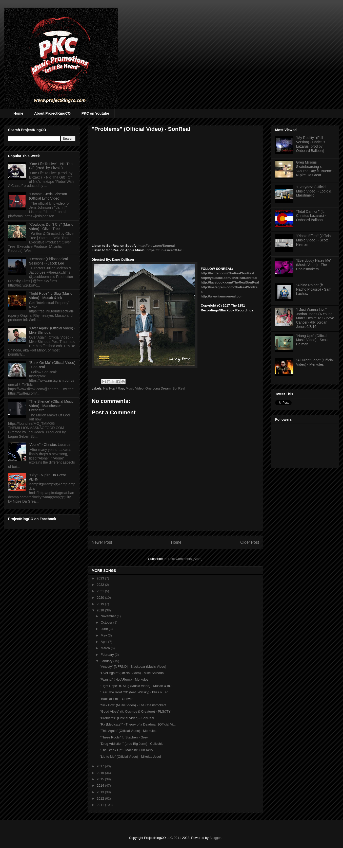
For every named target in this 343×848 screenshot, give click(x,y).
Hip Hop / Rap (113, 388)
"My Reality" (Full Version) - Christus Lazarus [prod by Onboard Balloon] (310, 144)
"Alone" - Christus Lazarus (49, 445)
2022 (101, 585)
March (106, 648)
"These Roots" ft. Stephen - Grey (124, 737)
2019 (101, 604)
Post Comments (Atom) (185, 559)
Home (18, 113)
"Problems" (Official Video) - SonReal (127, 718)
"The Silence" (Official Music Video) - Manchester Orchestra (51, 405)
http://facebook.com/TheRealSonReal (230, 282)
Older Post (249, 542)
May (104, 635)
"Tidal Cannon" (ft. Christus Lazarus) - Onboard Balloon (311, 215)
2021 (101, 591)
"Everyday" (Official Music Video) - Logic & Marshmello (314, 191)
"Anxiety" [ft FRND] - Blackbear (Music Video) (133, 666)
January (107, 661)
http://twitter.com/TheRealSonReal (227, 273)
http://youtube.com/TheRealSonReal (229, 278)
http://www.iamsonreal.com (222, 296)
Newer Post (102, 542)
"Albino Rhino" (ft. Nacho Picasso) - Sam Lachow (313, 289)
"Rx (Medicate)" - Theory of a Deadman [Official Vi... (138, 724)
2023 (101, 578)
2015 (101, 779)
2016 (101, 773)
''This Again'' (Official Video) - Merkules (128, 731)
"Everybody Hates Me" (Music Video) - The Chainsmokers (314, 264)
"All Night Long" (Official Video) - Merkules (315, 362)
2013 (101, 792)
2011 (101, 805)
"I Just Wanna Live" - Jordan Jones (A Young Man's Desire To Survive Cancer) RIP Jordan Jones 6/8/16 (315, 318)
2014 (101, 785)
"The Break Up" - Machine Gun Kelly (126, 750)
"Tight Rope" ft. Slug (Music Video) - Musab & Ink (135, 686)
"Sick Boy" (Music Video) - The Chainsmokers (133, 705)
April (104, 642)
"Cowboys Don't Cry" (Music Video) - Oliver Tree (51, 226)
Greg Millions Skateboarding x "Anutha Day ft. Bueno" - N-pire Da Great (315, 168)
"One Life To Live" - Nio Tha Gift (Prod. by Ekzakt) (51, 166)
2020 (101, 597)
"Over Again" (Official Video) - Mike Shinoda (132, 673)
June (105, 629)
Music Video (135, 388)
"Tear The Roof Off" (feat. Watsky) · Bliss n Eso (134, 692)
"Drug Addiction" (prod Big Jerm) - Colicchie (131, 744)
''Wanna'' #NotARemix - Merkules (124, 679)
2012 (101, 798)
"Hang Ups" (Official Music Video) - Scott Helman (312, 340)
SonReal (178, 388)
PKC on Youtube (95, 113)
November (109, 616)
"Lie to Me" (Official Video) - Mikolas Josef (130, 756)
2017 (101, 766)
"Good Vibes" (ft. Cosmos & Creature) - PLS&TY (135, 711)
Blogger (215, 838)
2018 (101, 610)
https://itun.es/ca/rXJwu (165, 250)
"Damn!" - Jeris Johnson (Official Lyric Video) (48, 196)
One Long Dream (158, 388)
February (108, 655)
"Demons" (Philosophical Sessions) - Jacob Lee (48, 261)
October (107, 622)
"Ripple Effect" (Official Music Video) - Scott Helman (314, 240)
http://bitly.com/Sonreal (156, 246)
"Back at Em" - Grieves (116, 699)
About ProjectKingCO (52, 113)
